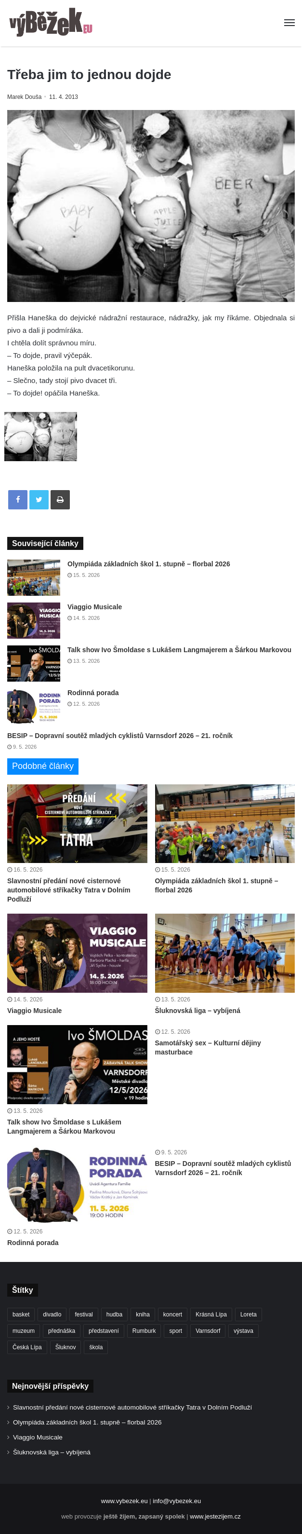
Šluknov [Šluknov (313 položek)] (65, 1347)
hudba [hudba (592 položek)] (114, 1314)
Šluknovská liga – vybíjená (197, 1010)
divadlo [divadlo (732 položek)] (52, 1314)
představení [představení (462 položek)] (104, 1331)
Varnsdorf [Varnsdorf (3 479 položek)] (208, 1331)
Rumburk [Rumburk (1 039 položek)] (144, 1331)
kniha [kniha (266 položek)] (143, 1314)
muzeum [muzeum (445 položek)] (24, 1331)
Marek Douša (24, 97)
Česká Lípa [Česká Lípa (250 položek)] (27, 1347)
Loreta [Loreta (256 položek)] (248, 1314)
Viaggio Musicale (94, 607)
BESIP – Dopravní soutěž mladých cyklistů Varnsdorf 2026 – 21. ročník (120, 736)
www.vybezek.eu (124, 1501)
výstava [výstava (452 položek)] (243, 1331)
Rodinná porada (93, 693)
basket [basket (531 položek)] (21, 1314)
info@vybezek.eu (177, 1501)
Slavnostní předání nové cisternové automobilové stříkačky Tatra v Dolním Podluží (69, 890)
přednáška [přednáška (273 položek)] (61, 1331)
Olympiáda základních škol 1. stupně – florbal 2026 (148, 564)
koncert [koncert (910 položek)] (172, 1314)
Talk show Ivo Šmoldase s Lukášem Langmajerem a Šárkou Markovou (179, 650)
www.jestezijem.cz (215, 1516)
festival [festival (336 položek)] (83, 1314)
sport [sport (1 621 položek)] (175, 1331)
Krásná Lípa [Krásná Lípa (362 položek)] (211, 1314)
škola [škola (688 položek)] (96, 1347)
